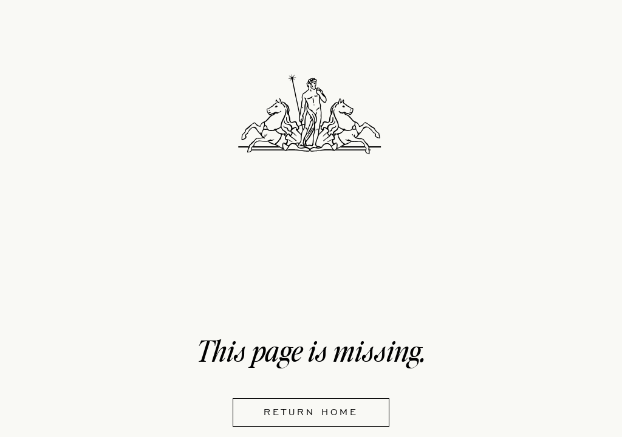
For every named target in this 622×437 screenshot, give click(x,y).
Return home (311, 412)
